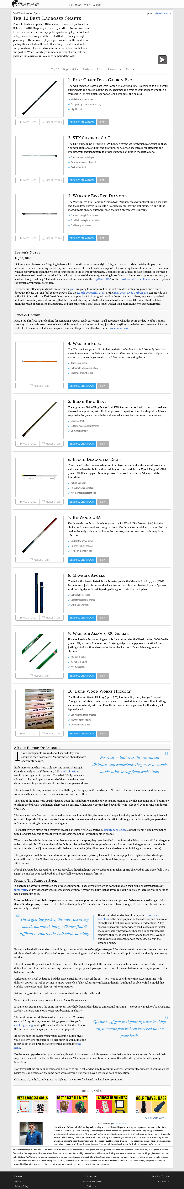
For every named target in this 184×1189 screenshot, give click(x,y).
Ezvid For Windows (92, 1181)
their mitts (20, 889)
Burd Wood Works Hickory (137, 279)
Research (114, 69)
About (18, 1181)
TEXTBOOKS (74, 5)
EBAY (102, 122)
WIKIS (87, 5)
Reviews (28, 13)
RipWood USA (103, 279)
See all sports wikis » (155, 1117)
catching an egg (23, 1025)
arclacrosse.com (120, 328)
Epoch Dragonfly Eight (91, 292)
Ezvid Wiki (18, 13)
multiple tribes (70, 771)
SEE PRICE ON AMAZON (82, 122)
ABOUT (97, 5)
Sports (37, 13)
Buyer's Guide (71, 69)
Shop (130, 69)
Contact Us (163, 1181)
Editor (100, 69)
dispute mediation (115, 830)
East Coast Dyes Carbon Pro (131, 292)
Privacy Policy (21, 1186)
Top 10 (55, 69)
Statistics (88, 69)
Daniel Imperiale (119, 1123)
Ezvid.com (92, 1186)
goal (72, 289)
